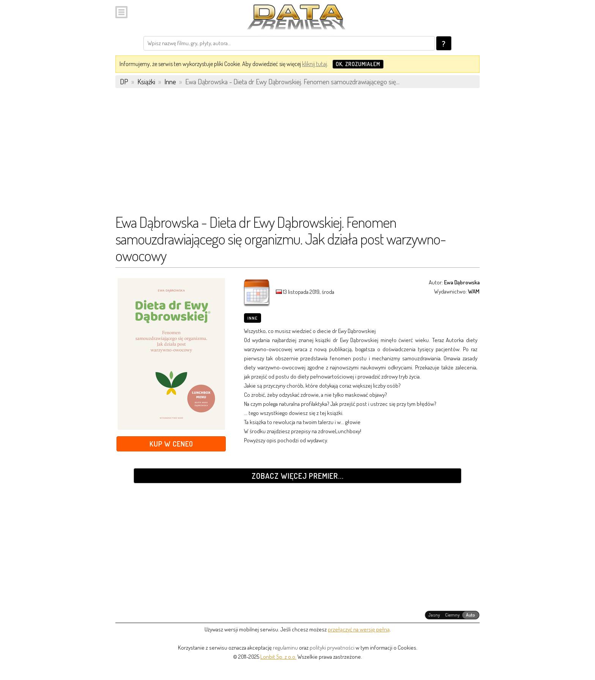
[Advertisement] (297, 154)
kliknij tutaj (314, 64)
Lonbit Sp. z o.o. (278, 656)
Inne (252, 318)
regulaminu (285, 647)
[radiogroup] (452, 615)
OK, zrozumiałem (358, 64)
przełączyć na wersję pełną (359, 629)
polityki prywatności (332, 647)
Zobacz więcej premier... (298, 476)
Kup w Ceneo (171, 443)
